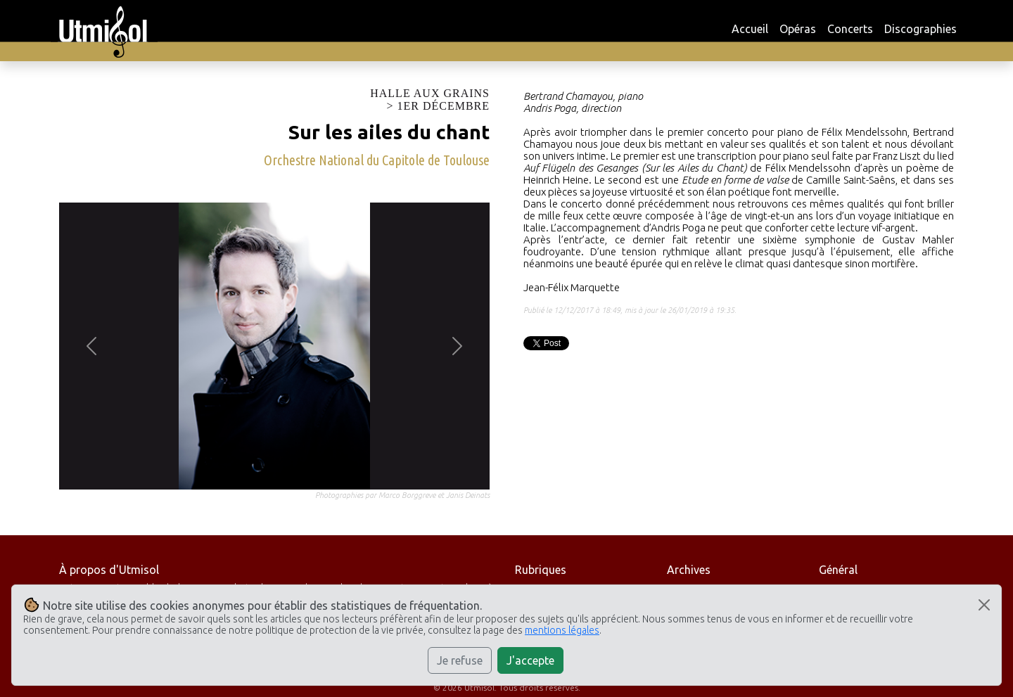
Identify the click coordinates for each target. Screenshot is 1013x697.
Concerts (850, 29)
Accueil (750, 29)
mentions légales (562, 630)
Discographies (920, 29)
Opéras (797, 29)
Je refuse (460, 660)
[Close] (984, 605)
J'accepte (530, 660)
